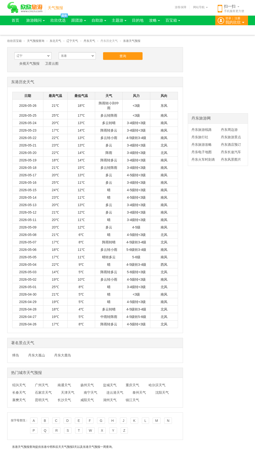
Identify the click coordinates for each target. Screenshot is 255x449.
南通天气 (64, 385)
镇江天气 (132, 400)
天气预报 (55, 8)
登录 (228, 18)
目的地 (138, 20)
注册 (237, 18)
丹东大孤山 (36, 355)
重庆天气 (132, 385)
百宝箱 (172, 20)
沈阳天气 (162, 392)
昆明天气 (41, 400)
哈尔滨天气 (157, 385)
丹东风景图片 (231, 159)
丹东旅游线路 (201, 130)
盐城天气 (110, 385)
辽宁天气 (72, 41)
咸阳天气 (87, 400)
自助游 (99, 20)
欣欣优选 (58, 20)
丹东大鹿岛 (62, 355)
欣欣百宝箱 (14, 41)
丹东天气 (89, 41)
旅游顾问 (35, 20)
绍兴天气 (19, 385)
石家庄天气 (43, 392)
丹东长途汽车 (231, 152)
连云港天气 (114, 392)
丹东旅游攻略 (201, 144)
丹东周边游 (229, 130)
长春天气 (19, 392)
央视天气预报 (29, 63)
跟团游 (78, 20)
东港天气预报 (131, 41)
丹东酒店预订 (231, 144)
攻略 (154, 20)
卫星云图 (52, 63)
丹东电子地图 (201, 152)
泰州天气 (139, 392)
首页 (15, 20)
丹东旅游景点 (231, 137)
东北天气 (55, 41)
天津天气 (67, 392)
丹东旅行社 (199, 137)
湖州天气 (110, 400)
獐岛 (15, 355)
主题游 (119, 20)
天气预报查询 (35, 41)
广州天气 (41, 385)
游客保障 (180, 7)
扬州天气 (87, 385)
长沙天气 (64, 400)
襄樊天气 (19, 400)
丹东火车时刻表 (203, 159)
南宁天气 (90, 392)
